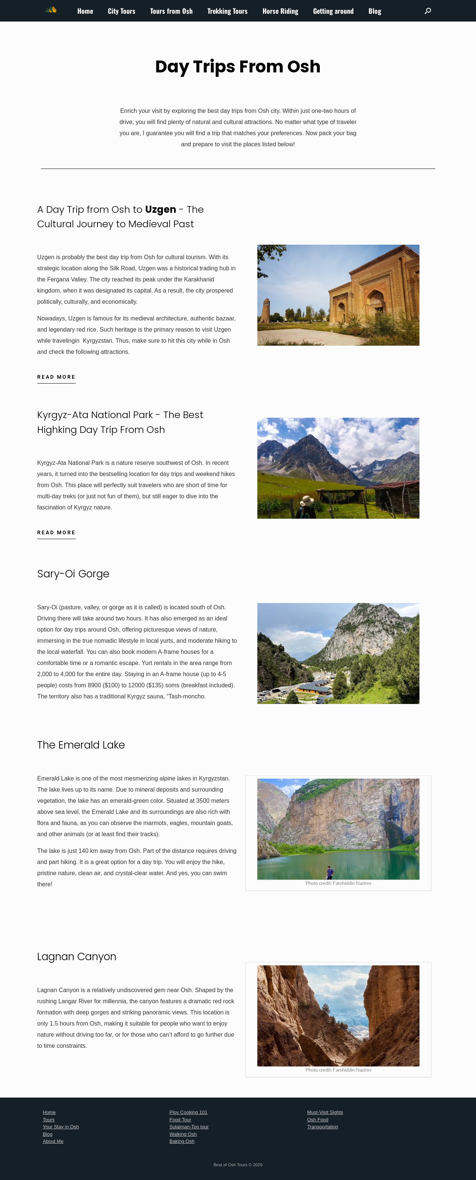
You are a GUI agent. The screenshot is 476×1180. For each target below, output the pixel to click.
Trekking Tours (228, 11)
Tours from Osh (171, 11)
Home (85, 11)
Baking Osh (182, 1141)
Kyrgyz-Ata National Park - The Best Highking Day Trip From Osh (126, 421)
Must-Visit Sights (325, 1112)
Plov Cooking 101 (189, 1112)
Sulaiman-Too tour (189, 1127)
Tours (49, 1119)
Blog (375, 11)
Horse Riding (280, 11)
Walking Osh (183, 1134)
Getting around (333, 11)
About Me (53, 1141)
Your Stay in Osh (61, 1127)
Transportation (322, 1127)
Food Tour (180, 1119)
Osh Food (317, 1119)
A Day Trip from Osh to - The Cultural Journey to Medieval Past (127, 216)
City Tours (121, 11)
